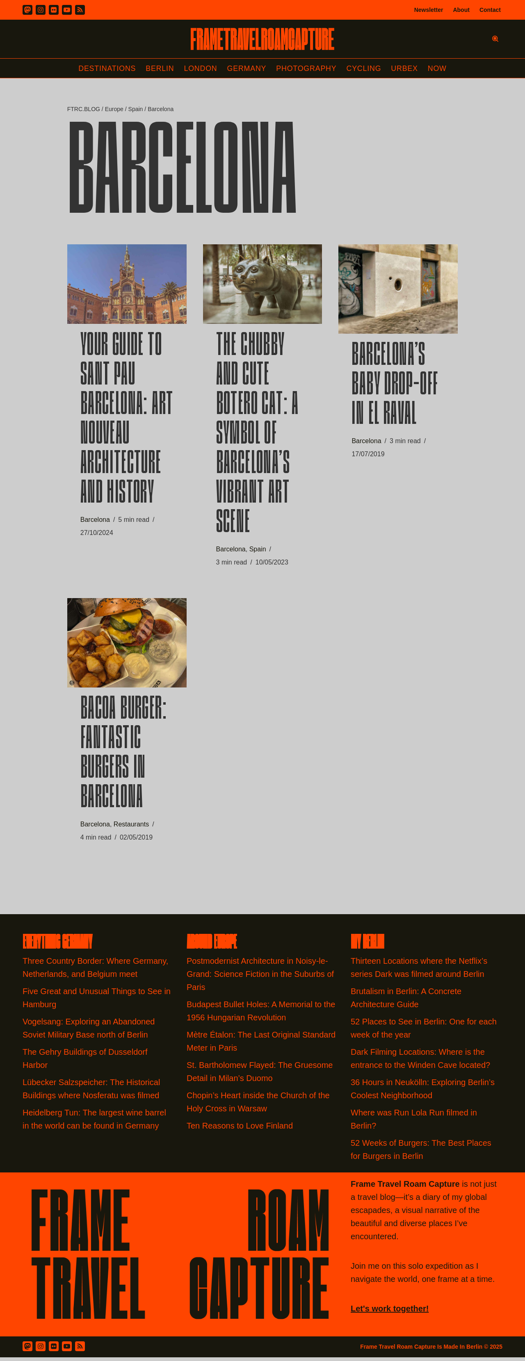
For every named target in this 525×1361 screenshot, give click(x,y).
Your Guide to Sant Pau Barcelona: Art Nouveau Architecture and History (126, 422)
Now (438, 68)
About (461, 10)
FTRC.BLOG (83, 109)
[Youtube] (67, 10)
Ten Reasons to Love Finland (240, 1129)
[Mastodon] (27, 10)
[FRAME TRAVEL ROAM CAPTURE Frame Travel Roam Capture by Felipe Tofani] (262, 39)
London (200, 68)
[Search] (495, 39)
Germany (247, 68)
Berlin (159, 68)
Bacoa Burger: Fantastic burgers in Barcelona (123, 757)
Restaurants (131, 827)
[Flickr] (54, 10)
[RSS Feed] (80, 1350)
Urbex (405, 68)
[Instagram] (41, 10)
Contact (490, 10)
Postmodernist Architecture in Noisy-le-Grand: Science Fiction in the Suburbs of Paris (260, 977)
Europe (114, 109)
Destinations (106, 68)
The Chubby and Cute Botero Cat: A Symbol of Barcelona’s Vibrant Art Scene (257, 437)
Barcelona (95, 521)
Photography (307, 68)
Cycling (364, 68)
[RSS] (80, 10)
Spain (135, 109)
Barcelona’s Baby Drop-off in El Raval (395, 387)
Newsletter (428, 10)
